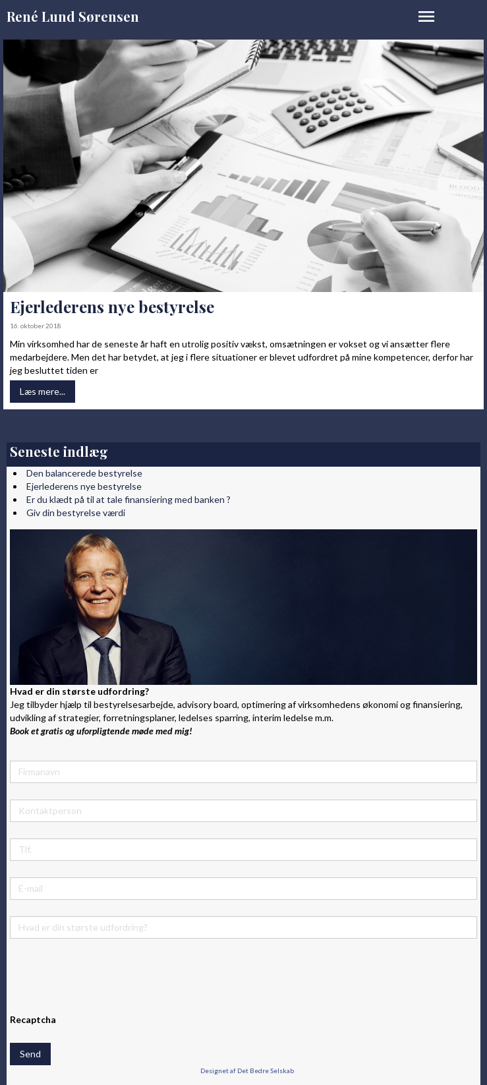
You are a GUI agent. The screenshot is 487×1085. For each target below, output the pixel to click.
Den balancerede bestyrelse (84, 473)
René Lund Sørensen (73, 16)
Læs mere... (42, 391)
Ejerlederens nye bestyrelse (112, 306)
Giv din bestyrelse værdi (75, 512)
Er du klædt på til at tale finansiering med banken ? (128, 499)
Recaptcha (33, 1019)
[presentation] (110, 981)
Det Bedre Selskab (265, 1070)
